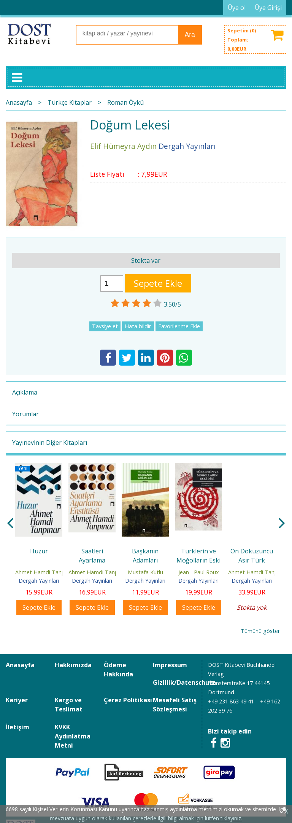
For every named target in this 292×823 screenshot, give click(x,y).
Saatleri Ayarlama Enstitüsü (92, 560)
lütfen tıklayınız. (223, 818)
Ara (189, 34)
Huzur (39, 551)
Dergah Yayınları (39, 580)
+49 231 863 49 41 (231, 701)
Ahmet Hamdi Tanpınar (44, 572)
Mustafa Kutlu (145, 572)
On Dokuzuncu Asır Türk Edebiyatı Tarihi (252, 560)
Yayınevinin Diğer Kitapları (49, 442)
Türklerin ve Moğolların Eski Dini (198, 560)
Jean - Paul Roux (198, 572)
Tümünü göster (260, 630)
